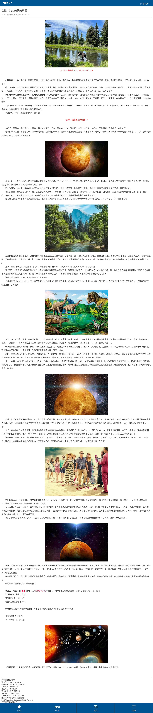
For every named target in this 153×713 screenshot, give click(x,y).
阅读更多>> (145, 3)
